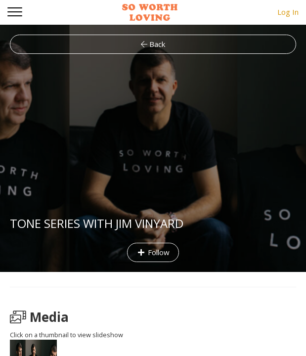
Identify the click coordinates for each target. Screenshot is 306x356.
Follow (153, 252)
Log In (288, 12)
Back (153, 44)
